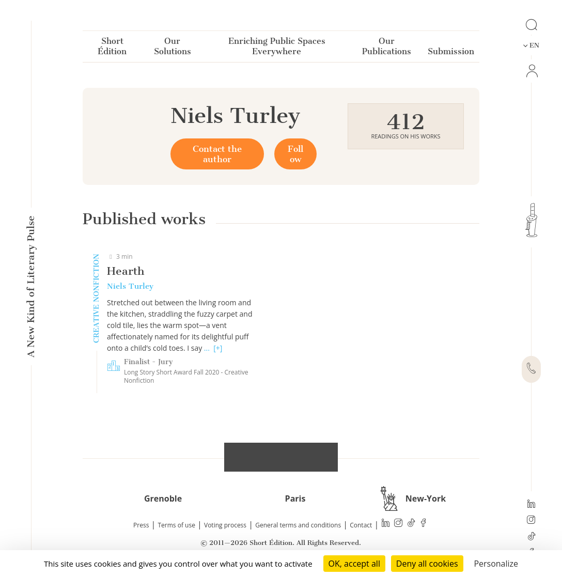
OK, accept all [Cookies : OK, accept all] (354, 563)
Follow (295, 154)
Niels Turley (130, 286)
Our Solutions (172, 48)
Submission (451, 53)
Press (141, 525)
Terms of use (176, 525)
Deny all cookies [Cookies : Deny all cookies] (427, 563)
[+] (217, 348)
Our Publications (386, 48)
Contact (361, 525)
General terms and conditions (298, 525)
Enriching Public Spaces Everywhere (276, 48)
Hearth (125, 270)
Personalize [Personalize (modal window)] (496, 563)
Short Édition (112, 48)
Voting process (225, 525)
